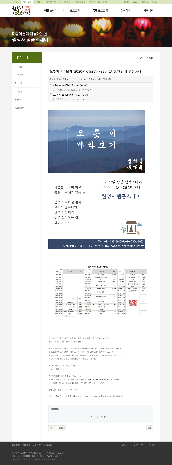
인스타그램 (153, 445)
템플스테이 (27, 2)
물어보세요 (19, 75)
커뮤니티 (148, 10)
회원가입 (145, 2)
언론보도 (18, 100)
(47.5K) (68, 85)
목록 (150, 428)
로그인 (135, 2)
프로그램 (75, 10)
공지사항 (18, 67)
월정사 (16, 2)
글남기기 (18, 83)
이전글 (52, 428)
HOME (126, 2)
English (155, 2)
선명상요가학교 (79, 2)
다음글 (62, 428)
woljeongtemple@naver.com (100, 379)
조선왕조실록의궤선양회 (98, 2)
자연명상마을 (51, 2)
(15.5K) (69, 94)
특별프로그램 (100, 10)
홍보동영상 (19, 108)
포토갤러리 (19, 91)
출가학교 (38, 2)
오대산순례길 (65, 2)
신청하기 (126, 10)
